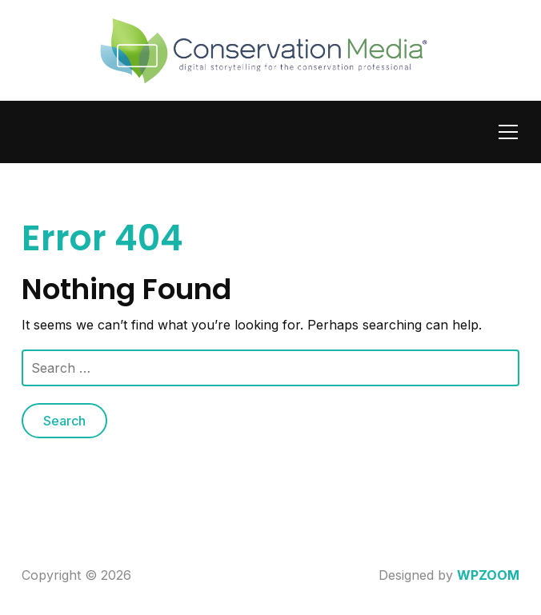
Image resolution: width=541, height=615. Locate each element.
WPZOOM (488, 575)
